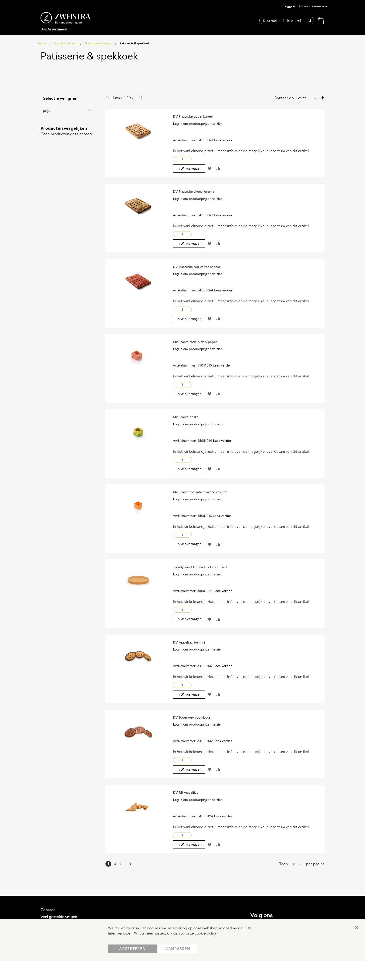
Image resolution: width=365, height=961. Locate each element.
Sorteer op (284, 98)
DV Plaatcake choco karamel (194, 192)
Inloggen (288, 6)
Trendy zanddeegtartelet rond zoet (200, 567)
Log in (177, 124)
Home (42, 43)
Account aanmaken (312, 6)
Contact (48, 910)
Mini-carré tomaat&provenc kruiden (200, 492)
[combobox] (286, 20)
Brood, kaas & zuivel (98, 43)
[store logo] (65, 18)
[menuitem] (56, 29)
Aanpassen (177, 948)
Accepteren (132, 948)
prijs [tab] (47, 111)
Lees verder (223, 140)
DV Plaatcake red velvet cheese (197, 267)
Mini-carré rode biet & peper (195, 342)
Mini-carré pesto (185, 417)
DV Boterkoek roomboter (192, 718)
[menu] (56, 29)
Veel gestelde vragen (59, 917)
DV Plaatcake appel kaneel (193, 117)
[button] (209, 169)
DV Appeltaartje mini (189, 642)
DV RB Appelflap (186, 793)
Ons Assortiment (65, 43)
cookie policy (206, 934)
